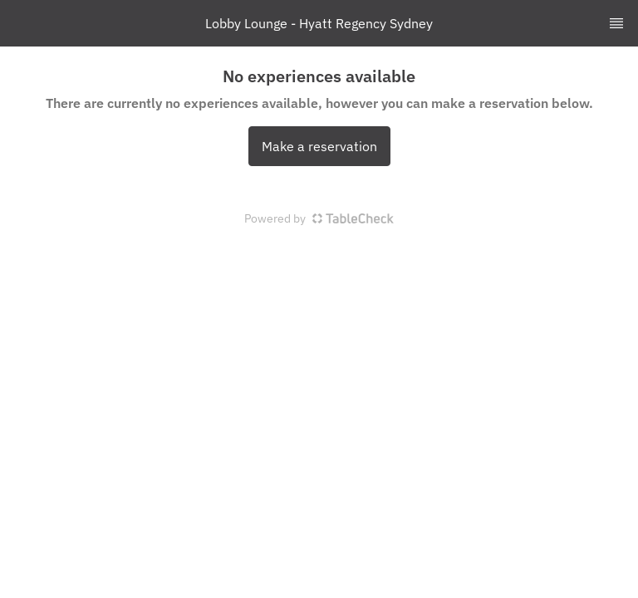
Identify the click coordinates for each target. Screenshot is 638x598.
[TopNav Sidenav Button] (616, 23)
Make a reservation (319, 146)
